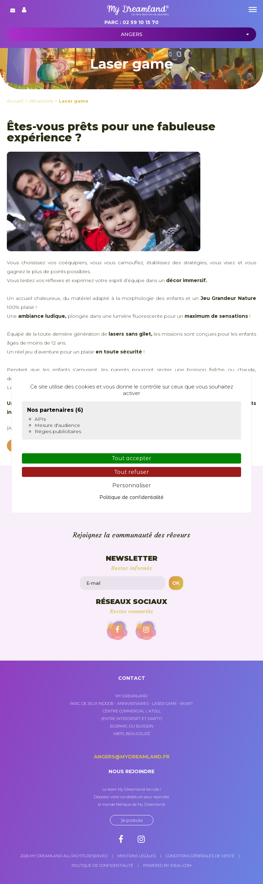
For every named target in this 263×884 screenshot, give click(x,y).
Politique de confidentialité (102, 865)
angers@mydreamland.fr (132, 757)
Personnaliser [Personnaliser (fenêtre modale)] (131, 485)
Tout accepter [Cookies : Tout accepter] (131, 458)
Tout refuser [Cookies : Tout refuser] (131, 471)
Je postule (132, 820)
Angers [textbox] (131, 34)
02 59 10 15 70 (141, 22)
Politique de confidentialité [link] (131, 497)
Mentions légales (136, 855)
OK (176, 583)
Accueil (15, 101)
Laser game (73, 101)
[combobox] (131, 34)
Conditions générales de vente (200, 855)
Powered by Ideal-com (167, 865)
